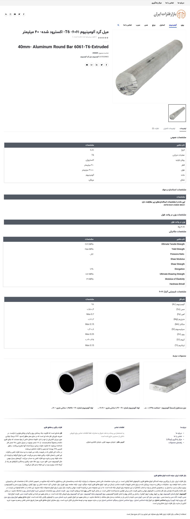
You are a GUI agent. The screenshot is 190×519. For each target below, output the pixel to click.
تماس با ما (169, 3)
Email (87, 65)
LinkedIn (97, 65)
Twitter (101, 65)
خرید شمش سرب (61, 497)
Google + (92, 65)
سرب (138, 25)
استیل (162, 25)
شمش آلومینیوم (169, 494)
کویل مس (138, 497)
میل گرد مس (147, 497)
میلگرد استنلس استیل (109, 500)
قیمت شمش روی (59, 491)
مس (146, 25)
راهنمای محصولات (175, 442)
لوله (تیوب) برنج (173, 500)
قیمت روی (70, 491)
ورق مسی (156, 497)
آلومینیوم (173, 25)
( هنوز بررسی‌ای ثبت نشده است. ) (84, 37)
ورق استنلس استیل (126, 500)
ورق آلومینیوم (100, 494)
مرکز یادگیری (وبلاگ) (174, 439)
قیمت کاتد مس (176, 497)
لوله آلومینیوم (89, 494)
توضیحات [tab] (183, 128)
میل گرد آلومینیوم (86, 57)
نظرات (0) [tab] (155, 128)
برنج (153, 25)
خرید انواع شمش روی (31, 491)
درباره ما (181, 3)
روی (182, 25)
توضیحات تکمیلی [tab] (169, 128)
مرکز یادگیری (157, 3)
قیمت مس (24, 494)
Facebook (106, 65)
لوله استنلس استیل (141, 500)
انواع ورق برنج (13, 497)
